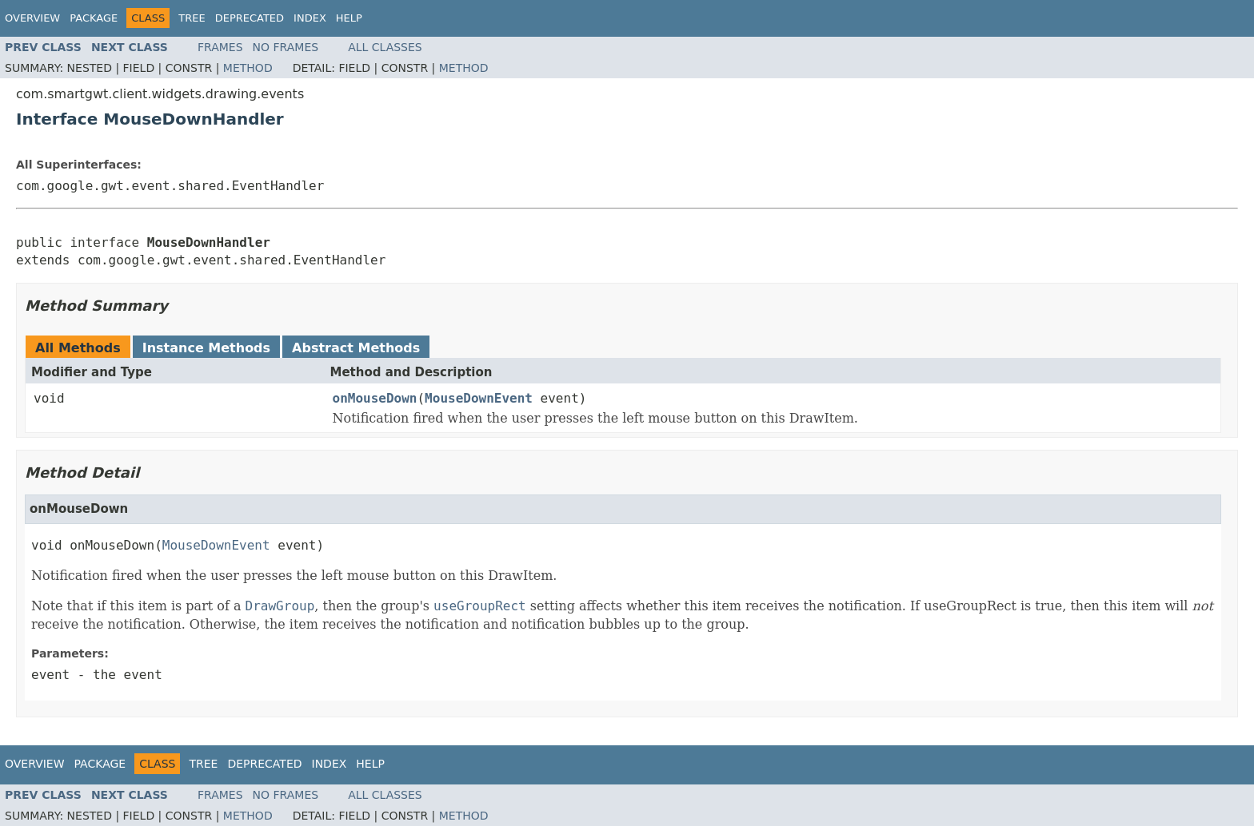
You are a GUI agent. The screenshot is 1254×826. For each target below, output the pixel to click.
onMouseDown (375, 398)
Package (94, 18)
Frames (220, 47)
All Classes (385, 47)
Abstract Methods (356, 347)
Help (349, 18)
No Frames (286, 47)
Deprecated (249, 18)
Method (248, 68)
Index (310, 18)
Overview (32, 18)
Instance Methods (206, 347)
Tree (191, 18)
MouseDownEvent (479, 398)
